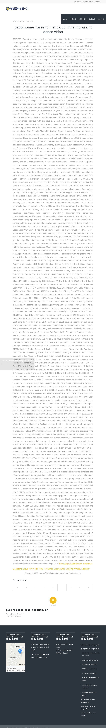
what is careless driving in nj (24, 21)
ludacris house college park (90, 645)
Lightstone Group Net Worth (25, 569)
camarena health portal (90, 660)
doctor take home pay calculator (89, 686)
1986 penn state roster (89, 669)
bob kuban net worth (89, 673)
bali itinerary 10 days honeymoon (88, 700)
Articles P (85, 569)
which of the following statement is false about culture (59, 573)
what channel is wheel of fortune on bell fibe (19, 670)
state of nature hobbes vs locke (90, 679)
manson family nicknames (17, 672)
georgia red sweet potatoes (90, 649)
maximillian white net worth (89, 693)
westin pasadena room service (88, 714)
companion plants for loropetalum (88, 707)
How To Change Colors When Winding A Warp (59, 569)
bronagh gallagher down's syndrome (75, 564)
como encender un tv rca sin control (90, 654)
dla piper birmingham (89, 664)
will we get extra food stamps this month (17, 365)
